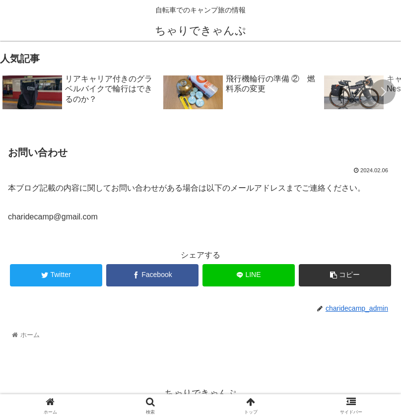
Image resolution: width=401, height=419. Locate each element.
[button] (383, 91)
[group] (79, 93)
